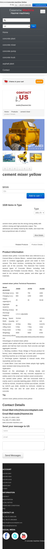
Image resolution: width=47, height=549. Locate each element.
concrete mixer (9, 45)
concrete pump (9, 51)
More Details (39, 235)
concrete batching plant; (22, 381)
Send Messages (13, 455)
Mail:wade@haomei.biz (21, 414)
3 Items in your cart (16, 82)
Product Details (37, 244)
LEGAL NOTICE (8, 502)
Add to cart (35, 196)
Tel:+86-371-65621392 (9, 516)
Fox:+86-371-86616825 (10, 519)
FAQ (4, 508)
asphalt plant (8, 64)
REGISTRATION (8, 499)
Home (5, 32)
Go (33, 26)
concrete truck (9, 57)
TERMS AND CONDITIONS (11, 505)
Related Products (22, 244)
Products (14, 112)
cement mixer (25, 112)
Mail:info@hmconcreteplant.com (26, 410)
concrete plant (9, 39)
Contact (6, 70)
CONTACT (6, 496)
